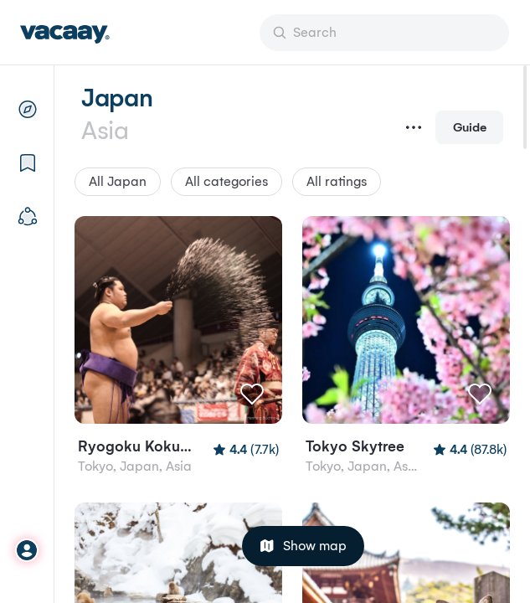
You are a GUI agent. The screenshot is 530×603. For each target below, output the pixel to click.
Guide (469, 126)
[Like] (252, 393)
